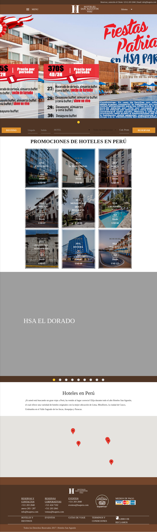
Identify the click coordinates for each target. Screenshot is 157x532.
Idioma (127, 9)
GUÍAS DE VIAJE (76, 517)
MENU (32, 9)
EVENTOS (50, 517)
